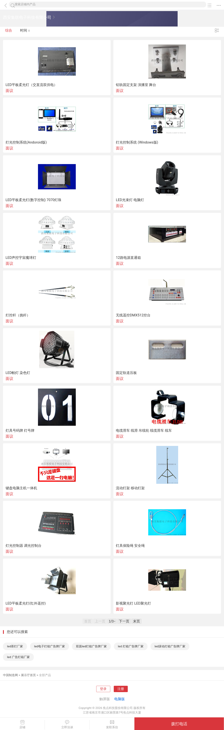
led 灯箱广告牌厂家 (131, 646)
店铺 (22, 724)
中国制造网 (10, 675)
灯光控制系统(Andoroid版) (26, 142)
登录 (103, 689)
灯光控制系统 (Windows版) (137, 142)
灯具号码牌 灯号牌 (20, 430)
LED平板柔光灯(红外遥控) (26, 603)
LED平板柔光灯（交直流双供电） (31, 85)
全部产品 (45, 675)
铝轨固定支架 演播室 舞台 (136, 85)
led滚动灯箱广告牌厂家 (170, 646)
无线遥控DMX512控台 (133, 315)
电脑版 (119, 699)
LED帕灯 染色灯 (18, 372)
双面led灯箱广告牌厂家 (91, 646)
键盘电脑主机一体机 (21, 488)
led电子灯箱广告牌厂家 (49, 646)
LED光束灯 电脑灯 (130, 200)
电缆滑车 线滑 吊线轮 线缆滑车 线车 (144, 430)
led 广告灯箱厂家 (18, 657)
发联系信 (112, 724)
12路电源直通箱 (128, 257)
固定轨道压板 (126, 372)
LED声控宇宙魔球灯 (21, 257)
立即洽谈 (67, 724)
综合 (8, 31)
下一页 (124, 621)
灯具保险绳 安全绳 (130, 545)
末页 (136, 621)
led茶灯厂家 (15, 646)
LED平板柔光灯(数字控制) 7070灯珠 (34, 200)
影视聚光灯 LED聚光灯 (133, 603)
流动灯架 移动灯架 (130, 488)
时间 (25, 31)
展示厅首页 (28, 675)
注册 (120, 689)
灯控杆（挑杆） (18, 315)
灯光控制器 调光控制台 (23, 545)
